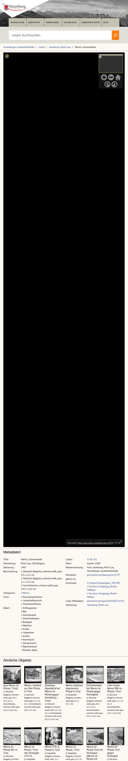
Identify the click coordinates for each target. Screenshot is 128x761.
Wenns (26, 592)
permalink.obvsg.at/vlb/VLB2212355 (105, 600)
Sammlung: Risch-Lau (60, 47)
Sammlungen (52, 22)
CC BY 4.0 (92, 559)
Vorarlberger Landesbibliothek (18, 47)
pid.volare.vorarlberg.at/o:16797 (103, 574)
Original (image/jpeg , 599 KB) (104, 582)
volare (41, 47)
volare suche (17, 22)
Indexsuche (34, 22)
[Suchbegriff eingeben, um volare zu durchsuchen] (60, 35)
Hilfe (105, 22)
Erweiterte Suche (91, 22)
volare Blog (70, 22)
